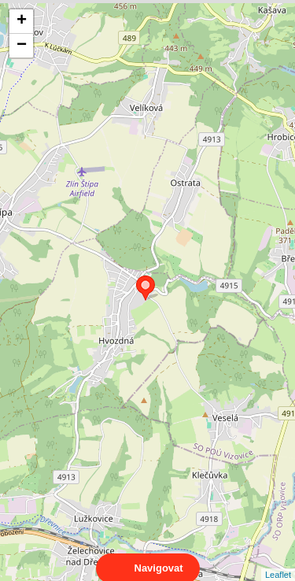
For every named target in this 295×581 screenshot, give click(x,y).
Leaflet (278, 560)
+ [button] (22, 21)
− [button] (22, 45)
